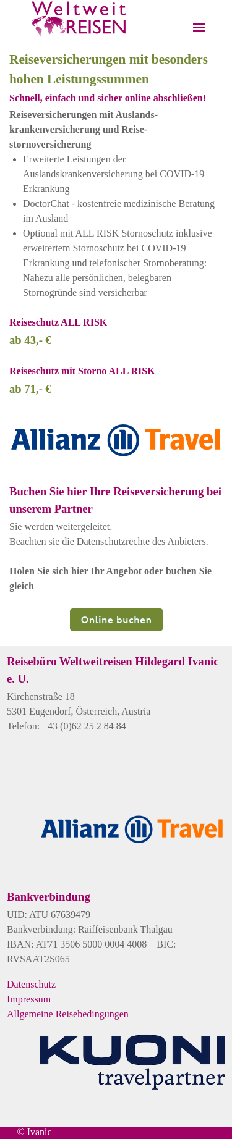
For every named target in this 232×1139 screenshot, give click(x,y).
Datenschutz (31, 984)
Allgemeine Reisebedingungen (68, 1014)
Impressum (29, 999)
